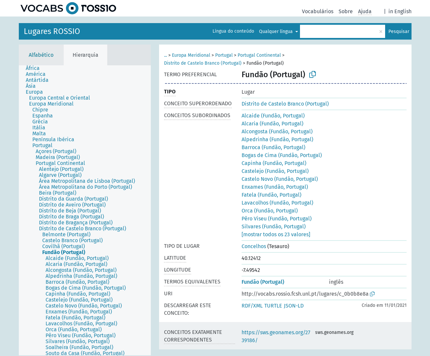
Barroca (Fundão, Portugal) (273, 147)
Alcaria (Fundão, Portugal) (272, 123)
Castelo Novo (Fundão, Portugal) (280, 179)
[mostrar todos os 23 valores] (276, 234)
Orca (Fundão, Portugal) (270, 211)
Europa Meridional (191, 55)
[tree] (85, 210)
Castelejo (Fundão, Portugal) (275, 171)
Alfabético (41, 55)
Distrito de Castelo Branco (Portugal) (203, 63)
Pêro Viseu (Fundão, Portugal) (277, 218)
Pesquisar (398, 31)
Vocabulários (317, 11)
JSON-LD (294, 306)
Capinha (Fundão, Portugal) (274, 163)
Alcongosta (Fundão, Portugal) (277, 131)
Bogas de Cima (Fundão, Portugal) (282, 155)
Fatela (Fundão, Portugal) (271, 195)
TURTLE (273, 306)
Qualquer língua (276, 31)
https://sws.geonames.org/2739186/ (276, 336)
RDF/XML (252, 306)
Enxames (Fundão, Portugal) (275, 187)
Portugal (224, 55)
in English (400, 11)
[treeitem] (35, 68)
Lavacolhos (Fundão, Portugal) (277, 203)
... (165, 55)
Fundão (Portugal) (263, 282)
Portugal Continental (259, 55)
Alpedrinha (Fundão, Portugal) (277, 139)
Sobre (346, 11)
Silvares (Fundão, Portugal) (274, 226)
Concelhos (254, 246)
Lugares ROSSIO (52, 31)
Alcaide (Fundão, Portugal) (273, 116)
